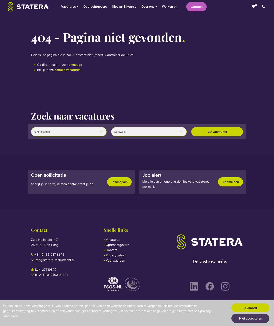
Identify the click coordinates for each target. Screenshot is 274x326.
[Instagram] (225, 286)
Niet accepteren (250, 318)
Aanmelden (230, 182)
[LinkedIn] (194, 286)
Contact (197, 7)
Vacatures (113, 240)
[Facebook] (210, 286)
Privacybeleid (115, 255)
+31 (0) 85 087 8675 (49, 254)
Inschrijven (120, 182)
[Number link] (264, 6)
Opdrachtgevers (117, 245)
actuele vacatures (67, 70)
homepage (74, 65)
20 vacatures (217, 132)
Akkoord (250, 308)
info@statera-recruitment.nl (54, 260)
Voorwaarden (115, 260)
